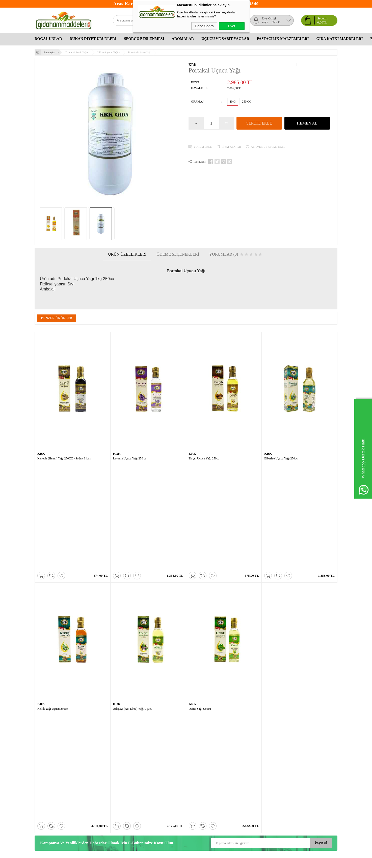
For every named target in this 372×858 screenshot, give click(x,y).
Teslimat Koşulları (47, 765)
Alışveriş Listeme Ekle (268, 146)
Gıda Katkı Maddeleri (339, 39)
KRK (193, 65)
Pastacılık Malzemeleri (283, 39)
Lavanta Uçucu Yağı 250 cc (129, 458)
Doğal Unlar (48, 39)
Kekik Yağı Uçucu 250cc (52, 602)
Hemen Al (307, 123)
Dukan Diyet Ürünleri (93, 39)
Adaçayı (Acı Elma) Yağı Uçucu (132, 602)
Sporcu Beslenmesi (144, 39)
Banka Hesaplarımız (98, 790)
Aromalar (183, 39)
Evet (231, 26)
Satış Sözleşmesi (46, 775)
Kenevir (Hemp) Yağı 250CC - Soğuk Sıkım (64, 458)
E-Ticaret (172, 852)
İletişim (90, 785)
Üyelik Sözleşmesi (47, 770)
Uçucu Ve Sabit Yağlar (225, 39)
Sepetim (90, 780)
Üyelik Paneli (145, 770)
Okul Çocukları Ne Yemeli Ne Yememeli (206, 767)
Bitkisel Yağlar (196, 775)
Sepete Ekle (259, 123)
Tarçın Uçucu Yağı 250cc (204, 458)
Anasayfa (91, 765)
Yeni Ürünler (93, 770)
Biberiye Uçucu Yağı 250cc (281, 458)
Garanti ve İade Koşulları (52, 780)
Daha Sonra (204, 26)
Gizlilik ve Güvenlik (48, 785)
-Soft (162, 852)
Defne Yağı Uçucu (200, 602)
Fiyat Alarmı (231, 146)
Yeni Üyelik (144, 765)
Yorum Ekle (203, 146)
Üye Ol (276, 22)
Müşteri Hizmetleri (98, 775)
